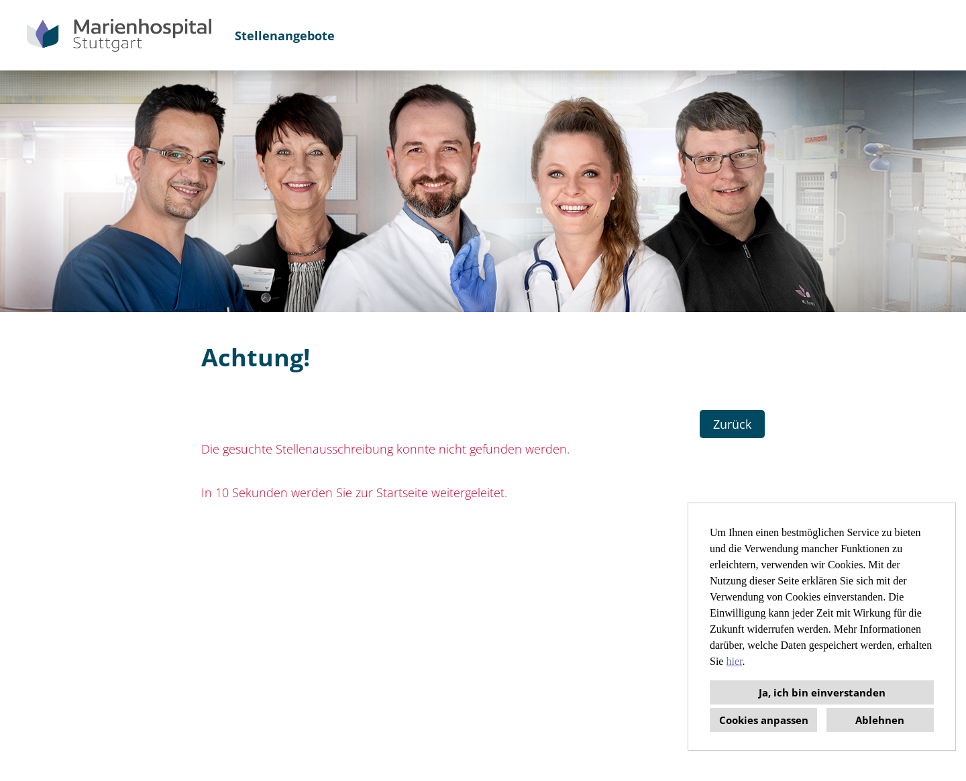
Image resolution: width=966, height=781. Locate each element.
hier (734, 661)
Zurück (732, 424)
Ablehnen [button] (879, 720)
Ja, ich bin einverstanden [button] (822, 692)
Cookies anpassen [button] (763, 720)
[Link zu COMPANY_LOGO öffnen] (119, 35)
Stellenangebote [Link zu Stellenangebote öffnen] (285, 36)
